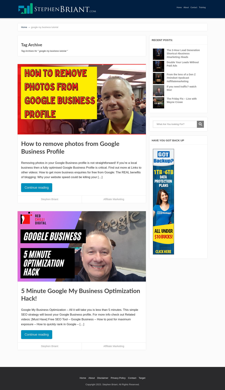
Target (142, 378)
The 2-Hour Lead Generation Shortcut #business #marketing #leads (183, 53)
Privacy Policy (118, 378)
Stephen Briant (49, 199)
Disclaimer (102, 378)
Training (202, 7)
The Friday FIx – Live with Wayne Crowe (182, 100)
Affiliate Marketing (114, 199)
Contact (194, 7)
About (186, 7)
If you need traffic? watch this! (182, 88)
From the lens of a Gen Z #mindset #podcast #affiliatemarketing (181, 78)
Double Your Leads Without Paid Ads (183, 64)
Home (179, 7)
